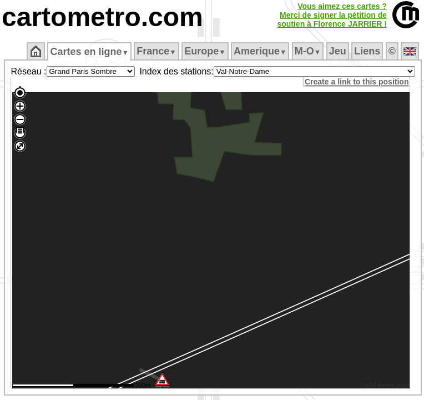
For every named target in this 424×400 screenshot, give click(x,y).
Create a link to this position (356, 81)
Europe (204, 51)
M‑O (308, 51)
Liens (367, 51)
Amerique (260, 51)
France (156, 51)
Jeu (337, 51)
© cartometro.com (384, 385)
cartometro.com (102, 17)
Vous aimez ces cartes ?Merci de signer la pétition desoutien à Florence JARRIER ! (332, 15)
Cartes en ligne (89, 51)
